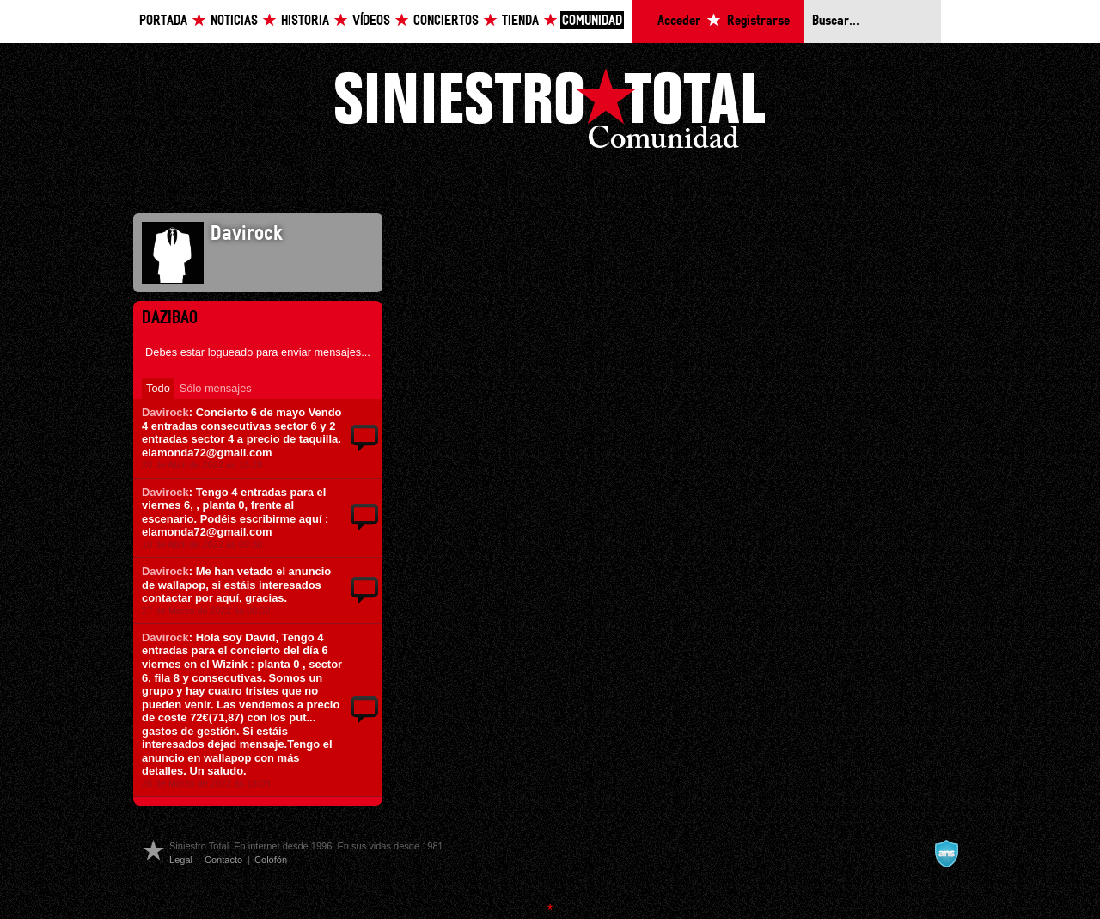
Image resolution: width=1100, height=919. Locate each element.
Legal (180, 860)
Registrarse (758, 21)
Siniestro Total (550, 113)
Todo (158, 388)
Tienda (520, 21)
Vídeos (371, 21)
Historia (305, 21)
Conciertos (446, 21)
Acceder (678, 21)
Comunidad (592, 21)
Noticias (234, 21)
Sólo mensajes (216, 388)
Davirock (165, 412)
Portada (163, 21)
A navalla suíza (946, 853)
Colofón (270, 860)
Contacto (223, 860)
